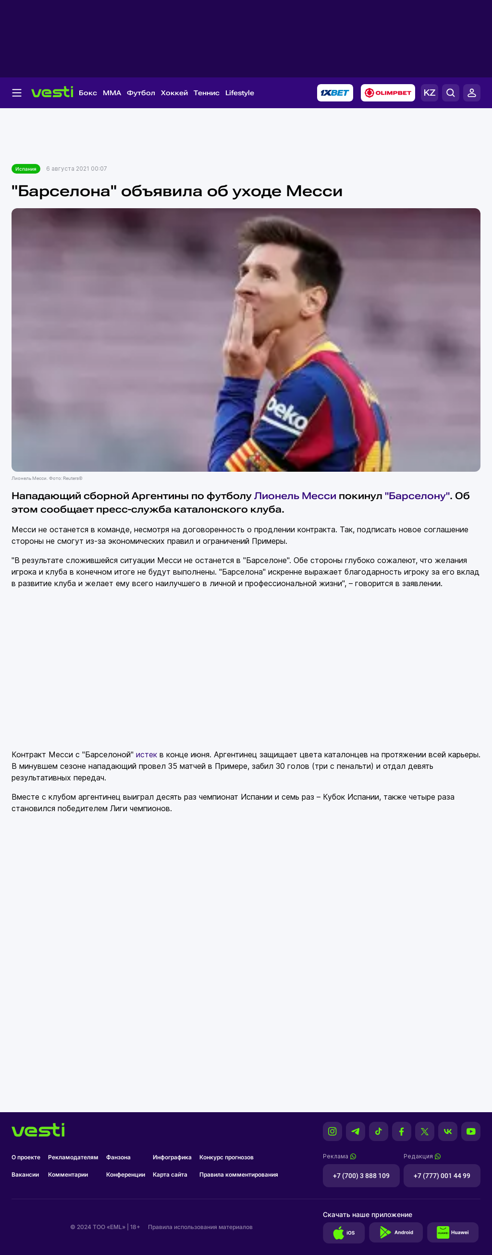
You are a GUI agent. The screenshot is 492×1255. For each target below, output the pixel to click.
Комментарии (68, 1174)
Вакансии (25, 1174)
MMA (112, 93)
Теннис (207, 93)
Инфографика (172, 1157)
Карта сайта (170, 1174)
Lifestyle (239, 93)
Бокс (88, 93)
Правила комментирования (238, 1174)
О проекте (26, 1157)
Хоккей (174, 93)
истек (146, 754)
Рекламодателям (73, 1157)
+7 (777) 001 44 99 (442, 1176)
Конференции (125, 1174)
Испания (26, 169)
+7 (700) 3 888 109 (361, 1176)
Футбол (141, 93)
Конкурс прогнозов (226, 1157)
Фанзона (118, 1157)
